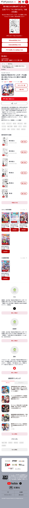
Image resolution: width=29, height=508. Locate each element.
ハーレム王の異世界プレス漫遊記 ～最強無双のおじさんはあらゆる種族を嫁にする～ (19, 397)
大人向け (21, 442)
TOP (8, 492)
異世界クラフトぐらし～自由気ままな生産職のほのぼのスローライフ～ (19, 425)
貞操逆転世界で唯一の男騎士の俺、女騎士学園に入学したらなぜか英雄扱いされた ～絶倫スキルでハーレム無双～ (19, 389)
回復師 (10, 60)
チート (20, 126)
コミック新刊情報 (6, 209)
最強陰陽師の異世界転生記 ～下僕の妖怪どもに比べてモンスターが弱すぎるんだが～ (19, 416)
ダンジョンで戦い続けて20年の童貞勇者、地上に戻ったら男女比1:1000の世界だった (19, 406)
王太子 (18, 129)
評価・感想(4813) (9, 99)
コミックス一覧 (21, 85)
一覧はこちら (14, 202)
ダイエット (9, 123)
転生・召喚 (10, 126)
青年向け (16, 442)
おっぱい (4, 129)
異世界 (15, 126)
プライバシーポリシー (8, 494)
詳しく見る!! (14, 313)
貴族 (25, 123)
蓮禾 (21, 60)
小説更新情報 (5, 258)
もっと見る (14, 434)
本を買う (5, 229)
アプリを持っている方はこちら (14, 50)
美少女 (14, 123)
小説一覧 (21, 89)
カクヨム (13, 129)
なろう (24, 126)
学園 (8, 129)
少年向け (10, 442)
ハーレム (4, 126)
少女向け (4, 445)
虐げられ (23, 129)
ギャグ (3, 123)
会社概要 (21, 492)
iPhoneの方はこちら (15, 40)
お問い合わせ (21, 494)
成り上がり (20, 123)
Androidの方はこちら (15, 45)
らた (5, 60)
